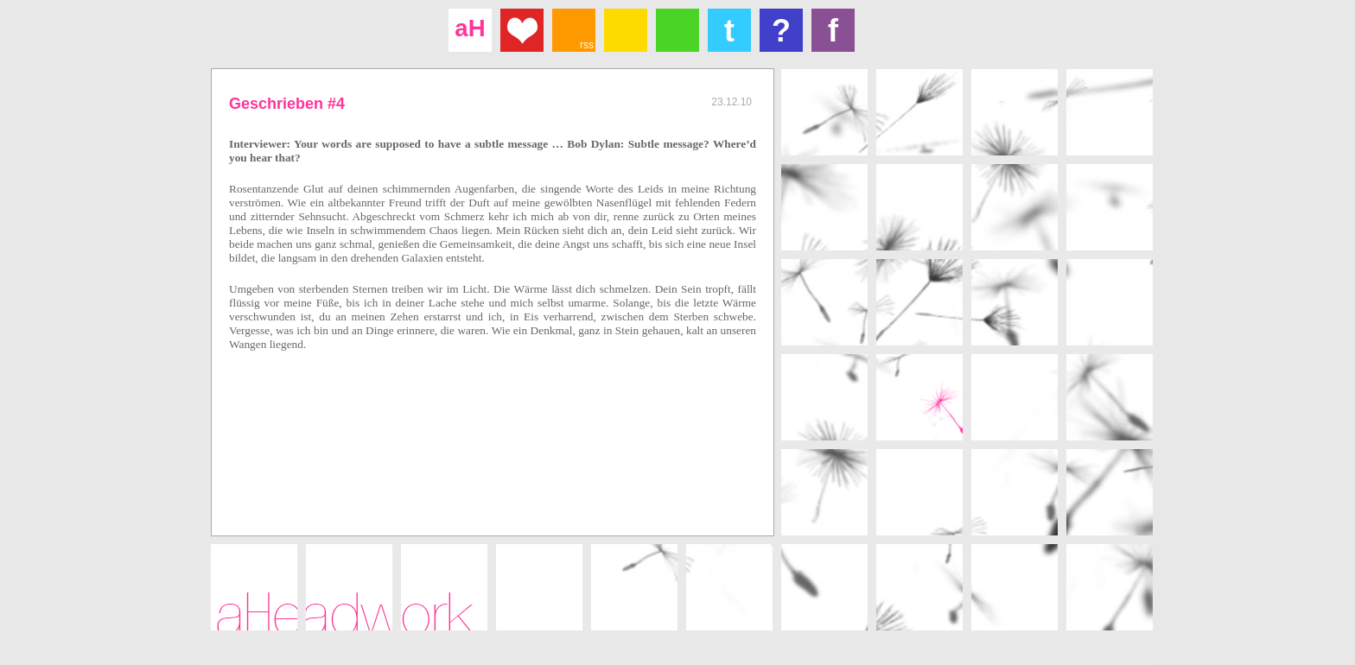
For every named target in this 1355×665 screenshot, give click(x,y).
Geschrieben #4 (287, 103)
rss (587, 45)
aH (470, 28)
